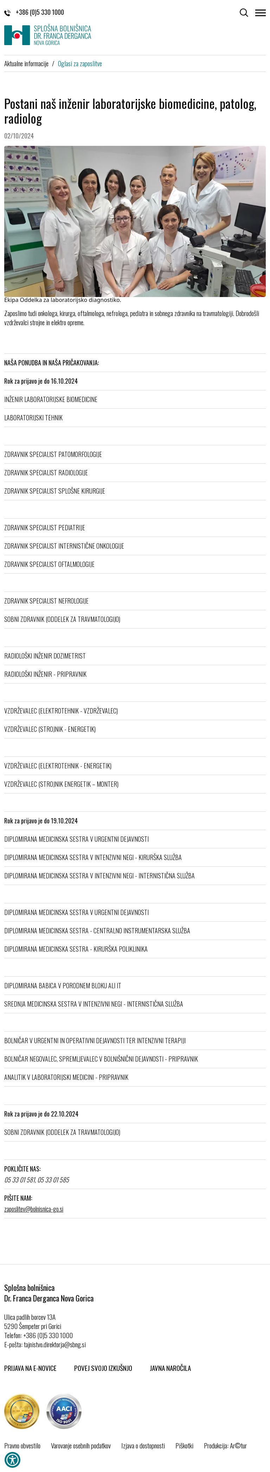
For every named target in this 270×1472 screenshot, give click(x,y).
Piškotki (184, 1445)
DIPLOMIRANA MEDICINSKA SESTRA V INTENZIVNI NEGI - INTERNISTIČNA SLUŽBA (99, 875)
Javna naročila (170, 1368)
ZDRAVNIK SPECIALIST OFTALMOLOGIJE (49, 564)
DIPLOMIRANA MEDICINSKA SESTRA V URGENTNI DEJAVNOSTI (76, 838)
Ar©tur (238, 1445)
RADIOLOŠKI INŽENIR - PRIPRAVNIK (45, 674)
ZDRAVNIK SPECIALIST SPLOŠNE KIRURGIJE (54, 490)
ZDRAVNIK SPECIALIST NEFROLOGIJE (46, 600)
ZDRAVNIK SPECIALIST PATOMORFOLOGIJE (53, 454)
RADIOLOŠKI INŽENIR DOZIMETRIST (45, 655)
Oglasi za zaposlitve (80, 63)
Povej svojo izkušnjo (103, 1368)
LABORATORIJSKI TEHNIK (33, 417)
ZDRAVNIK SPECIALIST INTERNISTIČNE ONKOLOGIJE (64, 545)
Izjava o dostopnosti (143, 1445)
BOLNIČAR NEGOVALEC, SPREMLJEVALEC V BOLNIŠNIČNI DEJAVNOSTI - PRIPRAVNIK (101, 1058)
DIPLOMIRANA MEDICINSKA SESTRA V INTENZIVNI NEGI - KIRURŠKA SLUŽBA (93, 857)
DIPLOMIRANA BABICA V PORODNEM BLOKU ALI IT (62, 985)
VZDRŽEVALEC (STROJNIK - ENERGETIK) (50, 729)
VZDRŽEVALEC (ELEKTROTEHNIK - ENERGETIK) (57, 765)
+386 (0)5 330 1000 (34, 12)
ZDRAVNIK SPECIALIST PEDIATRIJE (44, 527)
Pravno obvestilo (22, 1445)
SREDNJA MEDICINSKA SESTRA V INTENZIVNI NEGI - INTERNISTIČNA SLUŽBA (93, 1003)
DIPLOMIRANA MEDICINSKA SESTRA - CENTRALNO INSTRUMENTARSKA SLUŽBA (97, 930)
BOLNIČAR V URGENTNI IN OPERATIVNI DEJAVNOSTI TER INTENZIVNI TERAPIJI (95, 1040)
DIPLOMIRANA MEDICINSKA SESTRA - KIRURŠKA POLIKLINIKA (76, 948)
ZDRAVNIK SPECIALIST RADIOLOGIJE (46, 472)
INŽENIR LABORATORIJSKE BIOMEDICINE (50, 399)
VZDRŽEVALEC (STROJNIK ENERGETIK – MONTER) (61, 783)
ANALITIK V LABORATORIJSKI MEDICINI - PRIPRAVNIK (66, 1077)
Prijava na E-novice (30, 1368)
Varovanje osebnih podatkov (81, 1445)
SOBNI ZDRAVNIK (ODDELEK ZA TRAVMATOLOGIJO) (62, 619)
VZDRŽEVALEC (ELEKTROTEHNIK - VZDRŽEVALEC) (61, 710)
